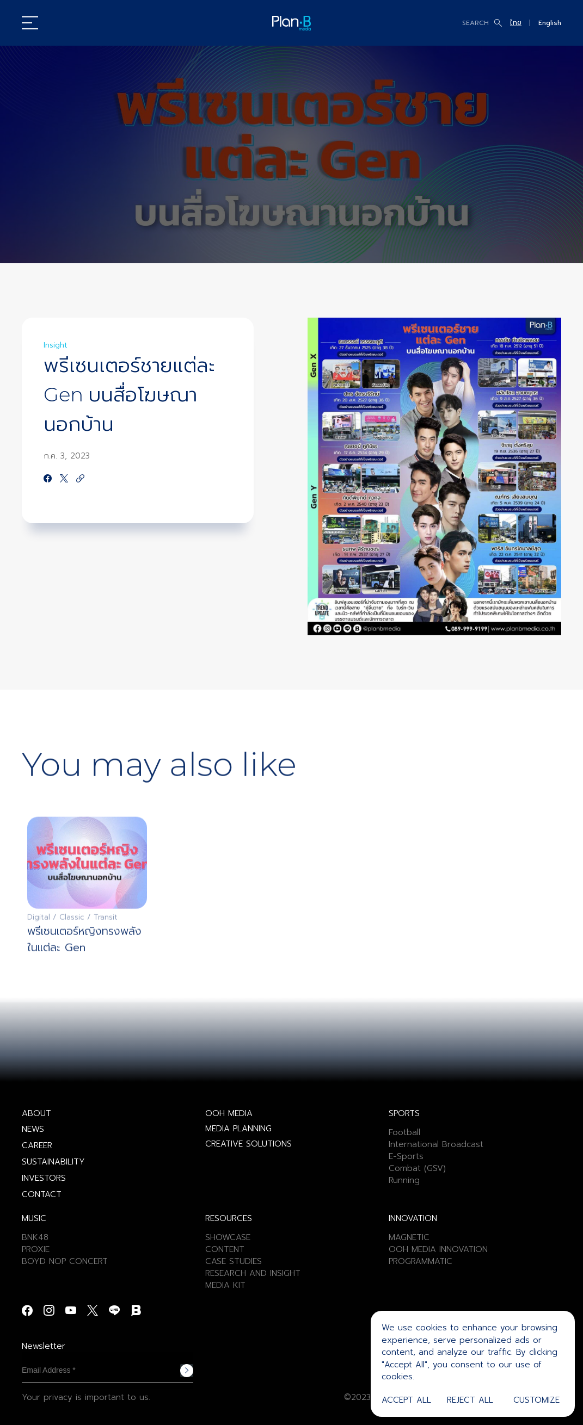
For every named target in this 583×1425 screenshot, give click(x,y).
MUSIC (34, 1218)
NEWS (33, 1129)
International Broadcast (436, 1144)
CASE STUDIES (233, 1261)
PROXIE (36, 1249)
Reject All (470, 1400)
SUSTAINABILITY (53, 1162)
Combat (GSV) (417, 1168)
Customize (536, 1400)
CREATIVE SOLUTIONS (248, 1144)
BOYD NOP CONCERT (65, 1261)
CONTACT (42, 1194)
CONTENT (224, 1249)
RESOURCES (228, 1218)
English (549, 23)
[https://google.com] (80, 479)
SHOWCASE (227, 1237)
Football (404, 1132)
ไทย (515, 23)
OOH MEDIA (229, 1113)
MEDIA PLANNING (238, 1129)
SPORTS (404, 1113)
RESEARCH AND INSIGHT (252, 1273)
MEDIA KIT (225, 1285)
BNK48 (35, 1237)
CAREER (37, 1145)
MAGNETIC (409, 1237)
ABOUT (36, 1113)
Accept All (406, 1400)
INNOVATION (413, 1218)
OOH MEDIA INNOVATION (438, 1249)
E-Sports (406, 1156)
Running (404, 1180)
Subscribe (186, 1370)
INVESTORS (44, 1178)
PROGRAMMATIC (420, 1261)
